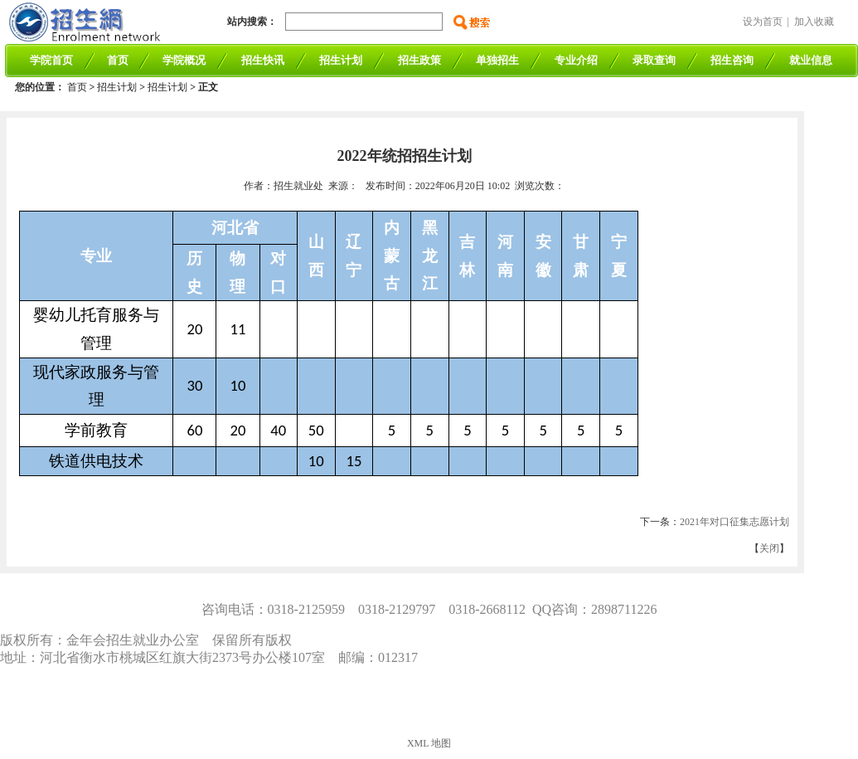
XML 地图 (429, 743)
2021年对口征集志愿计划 (734, 522)
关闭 (769, 548)
